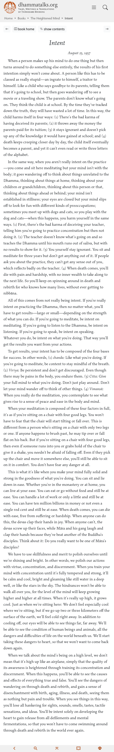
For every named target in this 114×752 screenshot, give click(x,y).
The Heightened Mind (45, 18)
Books (22, 18)
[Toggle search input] (105, 7)
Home (8, 18)
